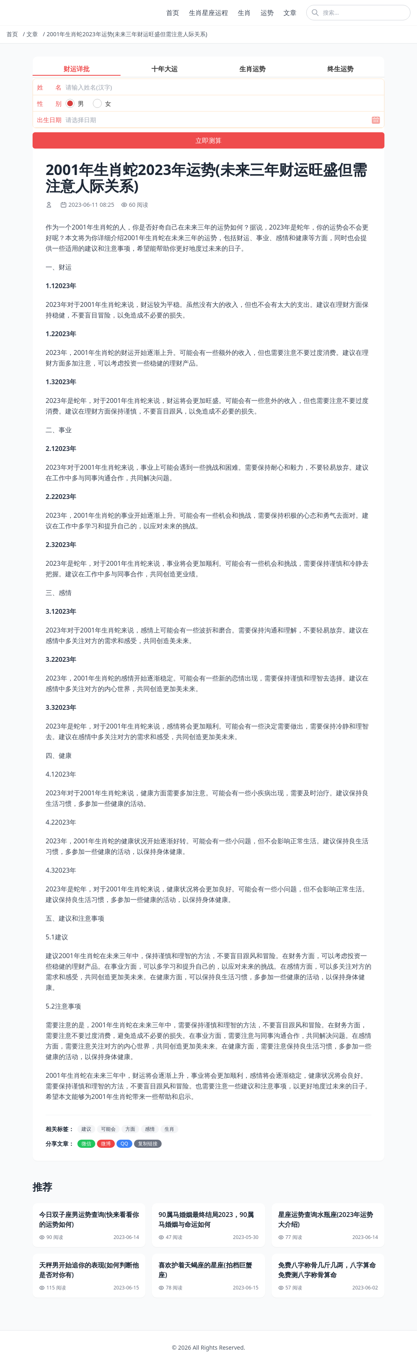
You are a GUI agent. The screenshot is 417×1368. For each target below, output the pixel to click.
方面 (130, 1128)
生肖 (244, 12)
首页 (172, 12)
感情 (150, 1128)
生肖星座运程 (208, 12)
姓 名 (49, 87)
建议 (86, 1128)
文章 (289, 12)
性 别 (49, 103)
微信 (86, 1143)
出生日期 (49, 120)
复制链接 (148, 1143)
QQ (124, 1143)
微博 (106, 1143)
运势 (267, 12)
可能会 (108, 1128)
